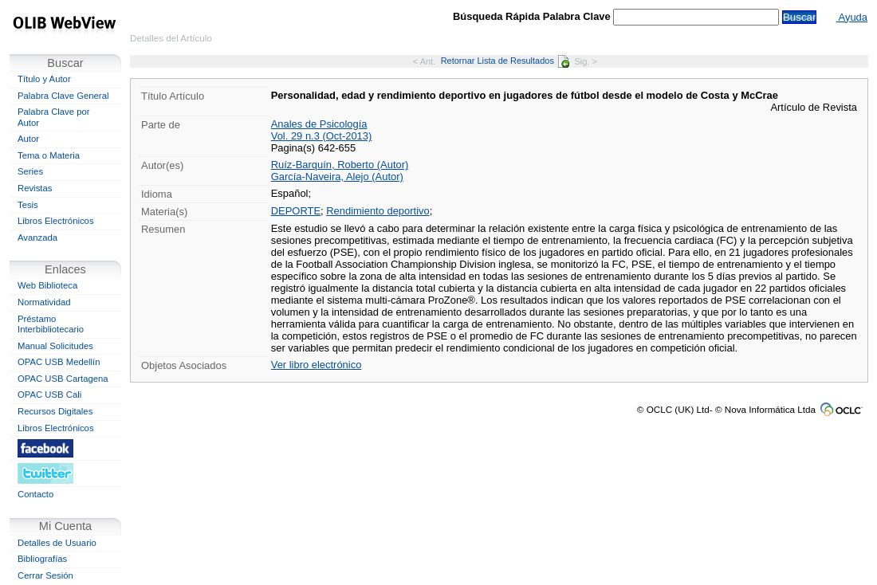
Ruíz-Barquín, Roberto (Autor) (340, 165)
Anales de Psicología (319, 124)
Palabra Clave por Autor (54, 117)
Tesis (28, 205)
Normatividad (44, 302)
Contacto (35, 494)
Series (30, 171)
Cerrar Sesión (45, 575)
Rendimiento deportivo (377, 211)
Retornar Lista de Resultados (505, 60)
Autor (28, 138)
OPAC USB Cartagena (63, 378)
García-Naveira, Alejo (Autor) (337, 177)
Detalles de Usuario (57, 543)
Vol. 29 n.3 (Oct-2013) (321, 136)
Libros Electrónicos (56, 221)
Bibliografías (42, 558)
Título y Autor (44, 79)
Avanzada (37, 237)
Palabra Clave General (63, 95)
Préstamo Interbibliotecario (51, 324)
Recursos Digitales (55, 411)
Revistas (35, 188)
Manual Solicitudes (55, 346)
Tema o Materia (49, 155)
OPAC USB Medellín (59, 362)
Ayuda (851, 17)
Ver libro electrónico (316, 365)
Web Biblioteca (47, 285)
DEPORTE (296, 211)
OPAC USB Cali (49, 394)
